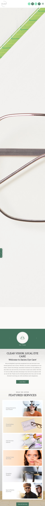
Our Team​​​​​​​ (22, 346)
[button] (37, 340)
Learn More (22, 325)
